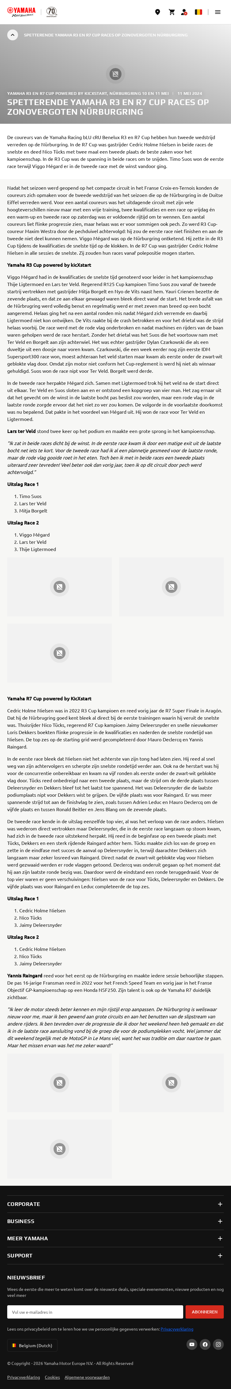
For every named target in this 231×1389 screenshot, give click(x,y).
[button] (218, 12)
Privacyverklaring (177, 1328)
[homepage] (21, 12)
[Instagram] (218, 1344)
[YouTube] (191, 1344)
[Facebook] (205, 1344)
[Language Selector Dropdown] (198, 12)
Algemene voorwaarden (87, 1377)
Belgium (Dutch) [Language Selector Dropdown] (31, 1345)
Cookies (52, 1377)
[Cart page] (172, 12)
